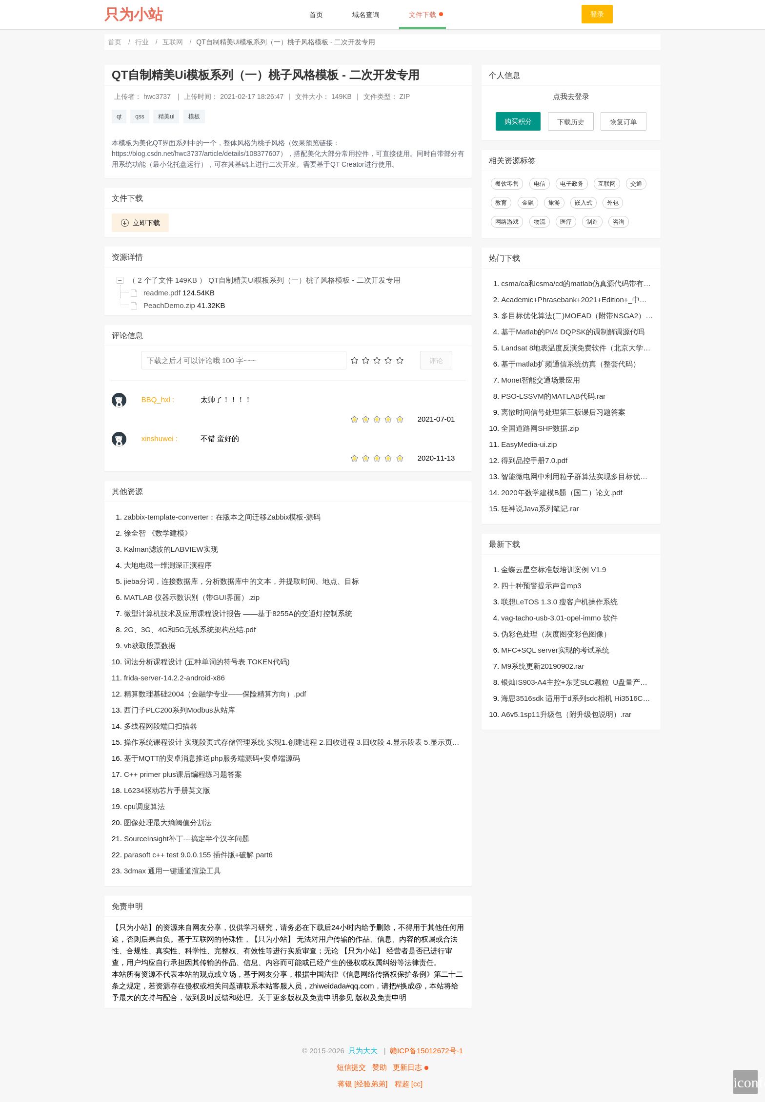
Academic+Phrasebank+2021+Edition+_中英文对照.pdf (574, 300)
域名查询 (366, 15)
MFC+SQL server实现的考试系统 (555, 650)
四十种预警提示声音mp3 (541, 585)
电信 (539, 183)
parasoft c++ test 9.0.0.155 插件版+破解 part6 (198, 855)
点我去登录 (571, 96)
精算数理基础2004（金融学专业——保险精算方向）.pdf (215, 694)
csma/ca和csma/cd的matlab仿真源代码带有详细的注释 (576, 284)
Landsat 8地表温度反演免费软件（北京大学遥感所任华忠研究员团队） (575, 349)
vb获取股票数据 (150, 645)
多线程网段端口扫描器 (160, 726)
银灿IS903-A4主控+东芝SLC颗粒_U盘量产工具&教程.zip (574, 683)
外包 (613, 202)
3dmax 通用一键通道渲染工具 (172, 871)
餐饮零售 (507, 183)
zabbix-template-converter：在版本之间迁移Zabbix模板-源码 (222, 517)
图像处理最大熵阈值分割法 (168, 822)
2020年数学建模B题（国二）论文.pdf (561, 492)
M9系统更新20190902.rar (542, 666)
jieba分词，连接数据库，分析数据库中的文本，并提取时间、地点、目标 (241, 581)
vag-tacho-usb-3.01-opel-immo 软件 (559, 618)
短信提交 (351, 1067)
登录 (597, 14)
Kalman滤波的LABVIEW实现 (171, 549)
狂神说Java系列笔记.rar (540, 508)
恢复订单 (623, 122)
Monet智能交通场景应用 (540, 380)
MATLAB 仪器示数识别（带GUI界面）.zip (192, 597)
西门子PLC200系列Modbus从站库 (179, 710)
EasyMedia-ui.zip (529, 444)
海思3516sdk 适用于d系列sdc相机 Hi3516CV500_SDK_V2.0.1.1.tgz (576, 699)
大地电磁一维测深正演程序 (168, 565)
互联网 (173, 42)
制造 (592, 221)
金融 (528, 202)
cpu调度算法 (144, 806)
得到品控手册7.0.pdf (534, 460)
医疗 (566, 221)
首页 (316, 15)
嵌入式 (583, 202)
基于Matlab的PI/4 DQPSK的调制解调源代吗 (572, 332)
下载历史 (570, 122)
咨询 (618, 221)
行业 (143, 42)
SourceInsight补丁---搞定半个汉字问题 (186, 838)
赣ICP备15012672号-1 (426, 1050)
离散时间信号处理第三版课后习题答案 (563, 412)
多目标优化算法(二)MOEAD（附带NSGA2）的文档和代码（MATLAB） (577, 316)
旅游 (554, 202)
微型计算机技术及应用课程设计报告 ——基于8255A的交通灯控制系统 (238, 613)
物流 (539, 221)
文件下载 (426, 15)
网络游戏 (507, 221)
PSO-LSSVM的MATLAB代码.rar (553, 396)
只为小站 (133, 14)
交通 (636, 183)
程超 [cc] (409, 1084)
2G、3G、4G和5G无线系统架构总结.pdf (190, 629)
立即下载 (140, 222)
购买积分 (518, 121)
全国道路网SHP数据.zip (540, 428)
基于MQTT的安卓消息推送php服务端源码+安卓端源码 (212, 758)
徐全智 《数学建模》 (158, 533)
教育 (501, 202)
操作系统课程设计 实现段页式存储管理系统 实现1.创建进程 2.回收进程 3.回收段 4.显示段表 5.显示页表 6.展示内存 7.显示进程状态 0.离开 (292, 743)
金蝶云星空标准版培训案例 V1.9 (553, 569)
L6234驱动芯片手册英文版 (167, 790)
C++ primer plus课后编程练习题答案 (183, 774)
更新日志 (410, 1067)
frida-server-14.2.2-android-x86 (174, 678)
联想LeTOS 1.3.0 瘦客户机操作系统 (559, 602)
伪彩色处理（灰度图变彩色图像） (556, 634)
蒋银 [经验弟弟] (363, 1084)
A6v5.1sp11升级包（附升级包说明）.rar (566, 714)
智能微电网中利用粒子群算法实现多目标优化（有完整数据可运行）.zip (574, 477)
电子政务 (572, 183)
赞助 (379, 1067)
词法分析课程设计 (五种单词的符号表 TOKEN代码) (207, 661)
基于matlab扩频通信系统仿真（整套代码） (570, 364)
